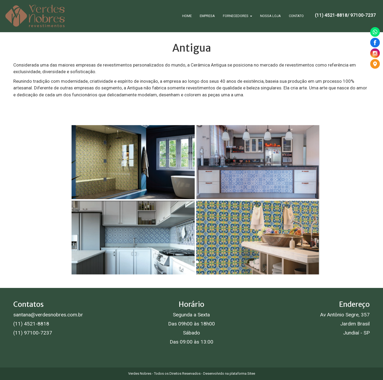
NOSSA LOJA (270, 16)
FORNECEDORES (237, 16)
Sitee (251, 373)
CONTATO (296, 16)
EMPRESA (207, 16)
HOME (187, 16)
